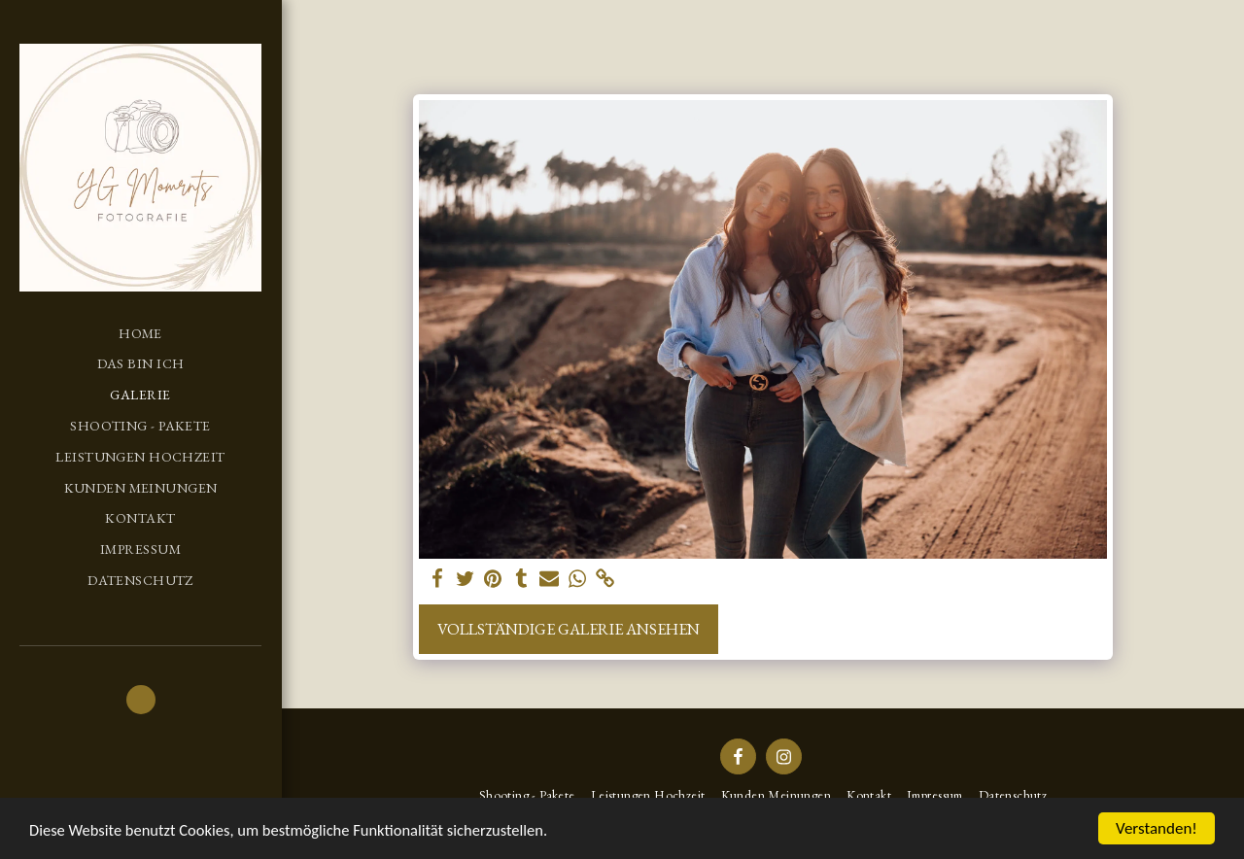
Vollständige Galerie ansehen (568, 628)
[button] (141, 699)
